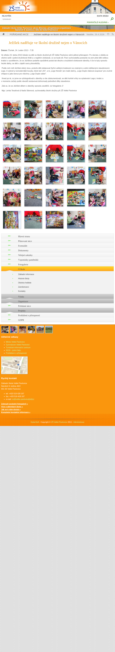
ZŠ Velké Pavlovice (59, 422)
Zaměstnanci (23, 287)
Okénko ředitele (24, 283)
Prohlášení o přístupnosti (29, 315)
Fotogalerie (23, 264)
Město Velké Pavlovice (15, 342)
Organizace (23, 301)
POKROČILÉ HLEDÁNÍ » (98, 22)
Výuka (21, 296)
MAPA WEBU (103, 16)
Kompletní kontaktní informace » (15, 412)
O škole (21, 269)
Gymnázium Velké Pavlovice (18, 345)
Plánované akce (25, 241)
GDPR (21, 320)
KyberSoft (35, 422)
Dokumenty (23, 250)
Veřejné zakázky (25, 255)
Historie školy (23, 279)
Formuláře (22, 246)
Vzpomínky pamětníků (28, 260)
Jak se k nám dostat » (11, 409)
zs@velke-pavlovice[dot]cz (23, 399)
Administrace (78, 422)
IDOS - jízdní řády (13, 350)
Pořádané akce (19, 34)
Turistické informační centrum (18, 348)
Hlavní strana (24, 236)
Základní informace (26, 274)
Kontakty (21, 291)
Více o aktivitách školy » (12, 407)
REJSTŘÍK (6, 16)
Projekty (22, 310)
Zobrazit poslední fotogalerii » (14, 404)
